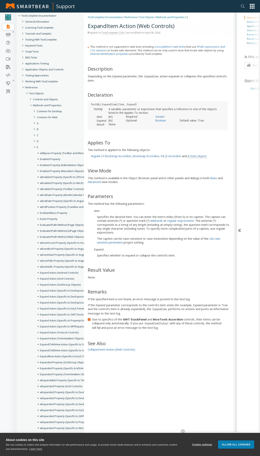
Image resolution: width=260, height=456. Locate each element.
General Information (37, 21)
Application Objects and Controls (44, 69)
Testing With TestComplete (41, 39)
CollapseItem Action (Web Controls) (111, 349)
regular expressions (180, 221)
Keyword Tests (34, 45)
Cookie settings (202, 449)
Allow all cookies (236, 449)
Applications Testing (37, 63)
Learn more (35, 453)
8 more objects (197, 156)
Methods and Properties (170, 17)
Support (65, 6)
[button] (252, 6)
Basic (213, 178)
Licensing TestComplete (39, 27)
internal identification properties (109, 54)
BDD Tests (31, 57)
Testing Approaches (37, 75)
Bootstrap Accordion (146, 156)
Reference (31, 87)
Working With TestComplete (41, 81)
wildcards (156, 221)
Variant (160, 116)
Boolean (160, 120)
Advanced (94, 182)
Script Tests (32, 51)
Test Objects (146, 17)
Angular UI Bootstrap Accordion (111, 156)
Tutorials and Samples (38, 33)
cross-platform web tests (169, 46)
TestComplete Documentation (38, 15)
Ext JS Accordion (171, 156)
